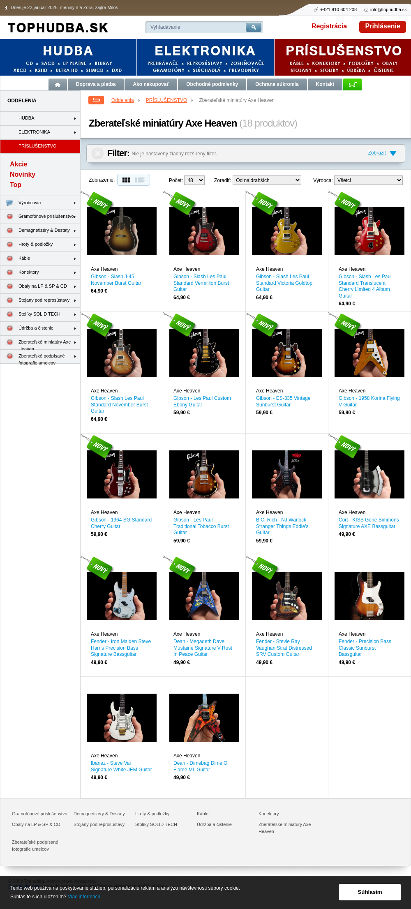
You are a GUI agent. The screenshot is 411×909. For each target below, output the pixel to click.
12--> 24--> (194, 180)
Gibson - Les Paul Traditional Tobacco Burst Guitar (201, 526)
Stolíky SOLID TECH (30, 314)
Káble (15, 258)
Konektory (19, 272)
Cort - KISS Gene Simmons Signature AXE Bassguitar (369, 523)
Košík (352, 84)
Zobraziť (377, 153)
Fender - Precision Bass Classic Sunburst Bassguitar (365, 648)
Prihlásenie (382, 26)
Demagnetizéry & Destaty (35, 231)
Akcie (19, 164)
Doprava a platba (96, 84)
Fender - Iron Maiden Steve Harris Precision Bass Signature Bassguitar (121, 648)
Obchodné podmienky (212, 84)
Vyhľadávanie (165, 27)
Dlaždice (125, 180)
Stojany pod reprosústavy (34, 300)
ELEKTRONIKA (34, 131)
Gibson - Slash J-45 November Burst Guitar (116, 280)
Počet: (176, 180)
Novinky (22, 174)
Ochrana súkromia (276, 84)
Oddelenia (126, 100)
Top (15, 184)
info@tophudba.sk (388, 9)
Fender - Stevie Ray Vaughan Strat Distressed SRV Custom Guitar (284, 648)
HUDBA (26, 117)
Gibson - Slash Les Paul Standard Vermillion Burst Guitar (201, 283)
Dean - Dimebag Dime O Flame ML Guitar (200, 766)
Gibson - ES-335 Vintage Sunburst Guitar (283, 401)
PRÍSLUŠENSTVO (170, 100)
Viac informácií (84, 897)
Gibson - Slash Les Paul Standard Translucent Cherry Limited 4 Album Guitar (365, 286)
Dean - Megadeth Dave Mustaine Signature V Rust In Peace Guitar (202, 648)
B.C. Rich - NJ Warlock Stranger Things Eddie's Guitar (282, 526)
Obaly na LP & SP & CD (33, 286)
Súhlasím (370, 892)
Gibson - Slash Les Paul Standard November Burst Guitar (119, 404)
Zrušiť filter (98, 153)
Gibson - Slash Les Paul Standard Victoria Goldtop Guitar (284, 283)
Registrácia (329, 26)
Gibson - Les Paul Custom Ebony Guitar (202, 401)
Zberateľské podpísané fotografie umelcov (32, 357)
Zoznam (142, 180)
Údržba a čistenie (26, 328)
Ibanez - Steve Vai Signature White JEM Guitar (121, 766)
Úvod (57, 84)
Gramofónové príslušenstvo (37, 217)
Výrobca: (322, 180)
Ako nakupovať (151, 84)
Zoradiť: (222, 180)
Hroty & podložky (26, 244)
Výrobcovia (20, 203)
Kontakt (325, 84)
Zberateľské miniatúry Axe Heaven (35, 343)
